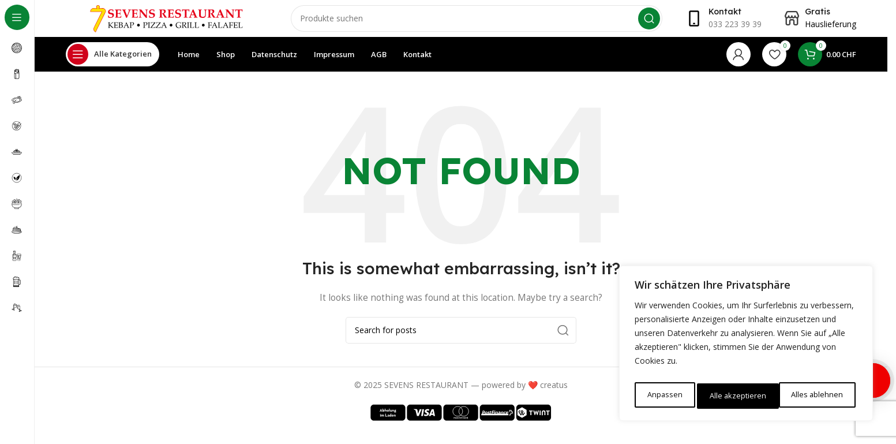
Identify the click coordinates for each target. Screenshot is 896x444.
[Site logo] (167, 22)
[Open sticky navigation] (112, 63)
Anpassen (664, 395)
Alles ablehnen (735, 395)
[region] (746, 346)
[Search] (476, 23)
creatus (554, 394)
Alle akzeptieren (817, 395)
